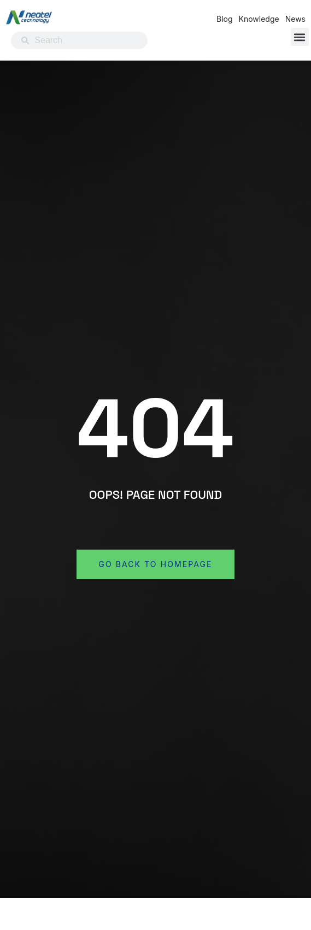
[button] (300, 37)
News (295, 18)
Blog (224, 18)
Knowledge (259, 18)
